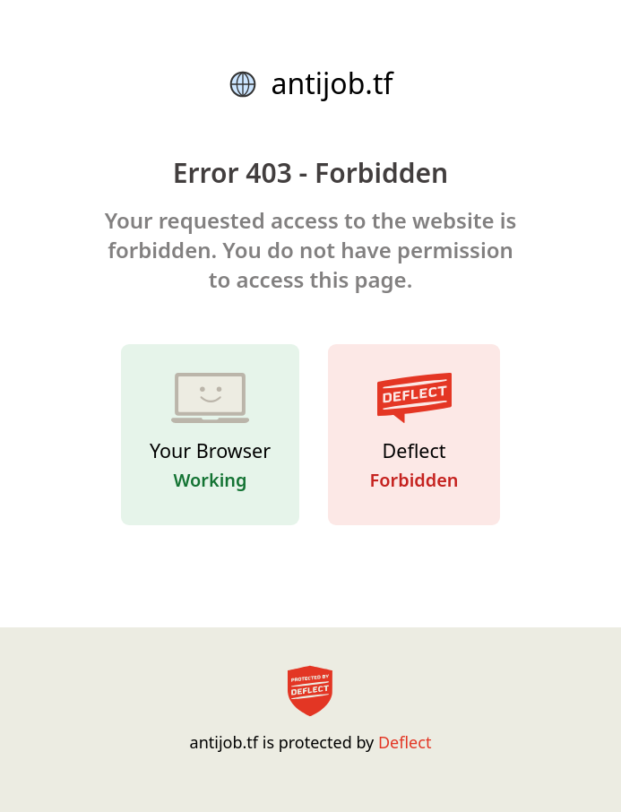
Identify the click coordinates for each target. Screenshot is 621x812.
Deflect (404, 742)
